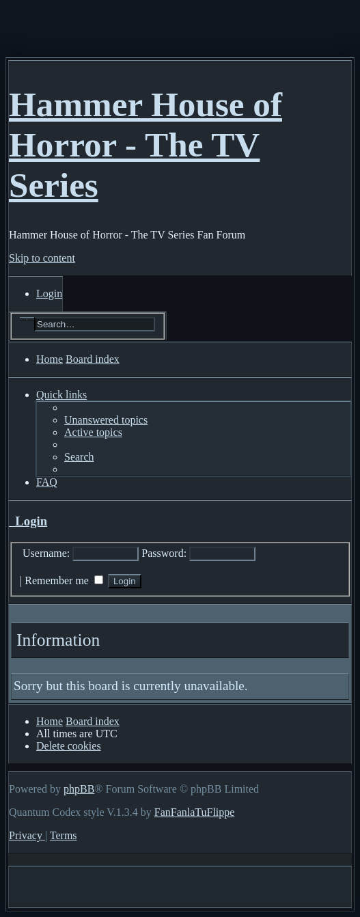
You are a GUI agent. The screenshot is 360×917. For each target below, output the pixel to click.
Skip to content (42, 258)
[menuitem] (49, 293)
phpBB (79, 789)
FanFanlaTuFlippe (194, 812)
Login (28, 521)
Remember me (64, 580)
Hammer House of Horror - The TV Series (145, 144)
